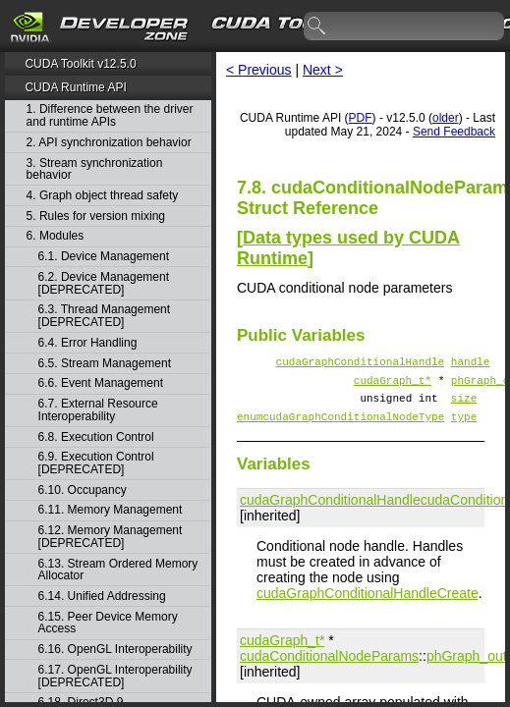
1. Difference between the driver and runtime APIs (110, 115)
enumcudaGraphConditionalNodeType (340, 427)
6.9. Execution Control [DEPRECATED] (96, 463)
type (464, 427)
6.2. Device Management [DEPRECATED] (103, 283)
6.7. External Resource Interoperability (98, 410)
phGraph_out (466, 668)
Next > (323, 70)
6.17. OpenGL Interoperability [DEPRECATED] (115, 676)
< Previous (259, 70)
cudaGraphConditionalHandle (360, 363)
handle (470, 363)
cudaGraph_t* (392, 385)
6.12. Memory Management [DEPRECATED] (110, 536)
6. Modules (56, 236)
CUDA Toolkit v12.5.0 (80, 64)
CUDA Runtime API (75, 87)
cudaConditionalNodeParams (329, 668)
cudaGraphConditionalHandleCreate (367, 605)
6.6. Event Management (100, 383)
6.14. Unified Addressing (102, 596)
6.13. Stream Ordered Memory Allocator (118, 570)
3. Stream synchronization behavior (95, 169)
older (445, 118)
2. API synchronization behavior (109, 142)
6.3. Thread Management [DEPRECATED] (104, 315)
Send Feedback (454, 131)
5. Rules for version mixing (96, 216)
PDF (360, 118)
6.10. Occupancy (82, 490)
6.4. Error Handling (88, 343)
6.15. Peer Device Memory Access (108, 623)
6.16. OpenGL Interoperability (115, 649)
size (464, 406)
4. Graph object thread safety (103, 196)
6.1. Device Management (103, 256)
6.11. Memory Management (110, 510)
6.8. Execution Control (96, 437)
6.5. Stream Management (104, 363)
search (317, 26)
